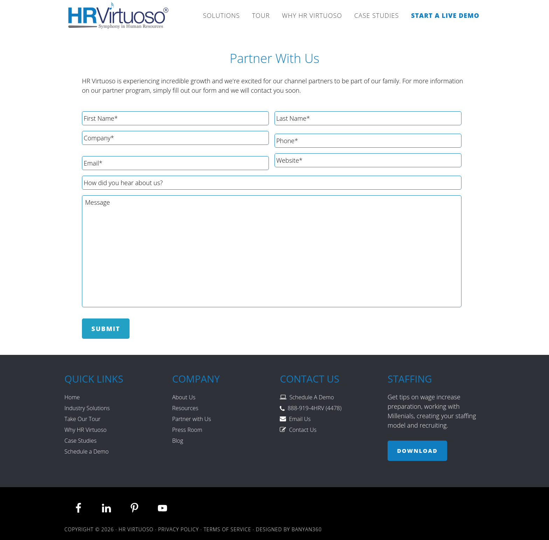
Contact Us (303, 430)
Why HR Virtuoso (85, 430)
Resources (185, 408)
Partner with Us (191, 419)
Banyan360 (307, 529)
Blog (177, 440)
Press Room (187, 430)
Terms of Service (227, 529)
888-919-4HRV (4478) (314, 408)
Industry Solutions (87, 408)
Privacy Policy (178, 529)
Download (417, 451)
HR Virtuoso (118, 17)
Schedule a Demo (86, 451)
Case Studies (80, 440)
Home (72, 397)
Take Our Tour (82, 419)
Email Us (300, 419)
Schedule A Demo (311, 397)
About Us (183, 397)
